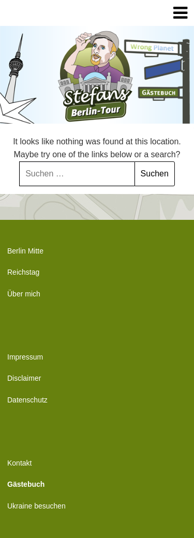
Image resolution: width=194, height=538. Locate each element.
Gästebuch (25, 484)
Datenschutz (27, 400)
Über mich (23, 294)
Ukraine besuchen (36, 506)
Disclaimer (24, 378)
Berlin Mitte (25, 251)
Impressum (25, 357)
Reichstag (23, 272)
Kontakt (19, 463)
